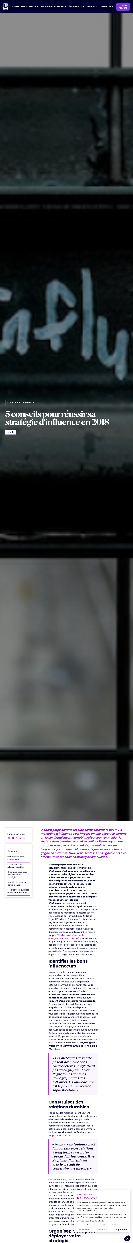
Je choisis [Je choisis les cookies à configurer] (102, 1229)
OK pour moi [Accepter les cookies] (121, 1229)
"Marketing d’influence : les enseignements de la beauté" (66, 937)
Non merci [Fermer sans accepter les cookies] (84, 1229)
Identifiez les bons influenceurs (15, 858)
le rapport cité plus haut (71, 1134)
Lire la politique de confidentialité (90, 1221)
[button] (24, 6)
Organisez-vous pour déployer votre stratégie (17, 875)
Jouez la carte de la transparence (16, 883)
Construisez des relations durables (15, 865)
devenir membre (123, 6)
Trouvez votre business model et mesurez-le (18, 891)
